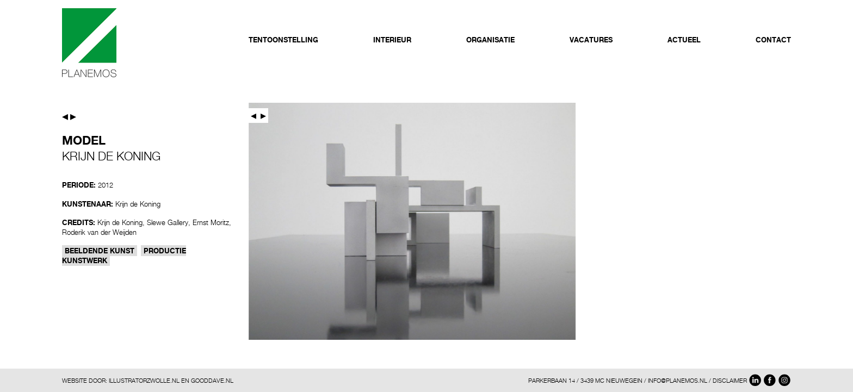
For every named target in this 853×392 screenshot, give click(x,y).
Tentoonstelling (283, 39)
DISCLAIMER (730, 380)
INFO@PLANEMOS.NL (677, 380)
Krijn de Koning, (121, 222)
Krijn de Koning (137, 204)
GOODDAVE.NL (212, 380)
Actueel (684, 39)
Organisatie (490, 39)
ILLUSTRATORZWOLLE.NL (144, 380)
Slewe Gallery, (168, 222)
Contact (773, 39)
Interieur (392, 39)
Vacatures (591, 39)
